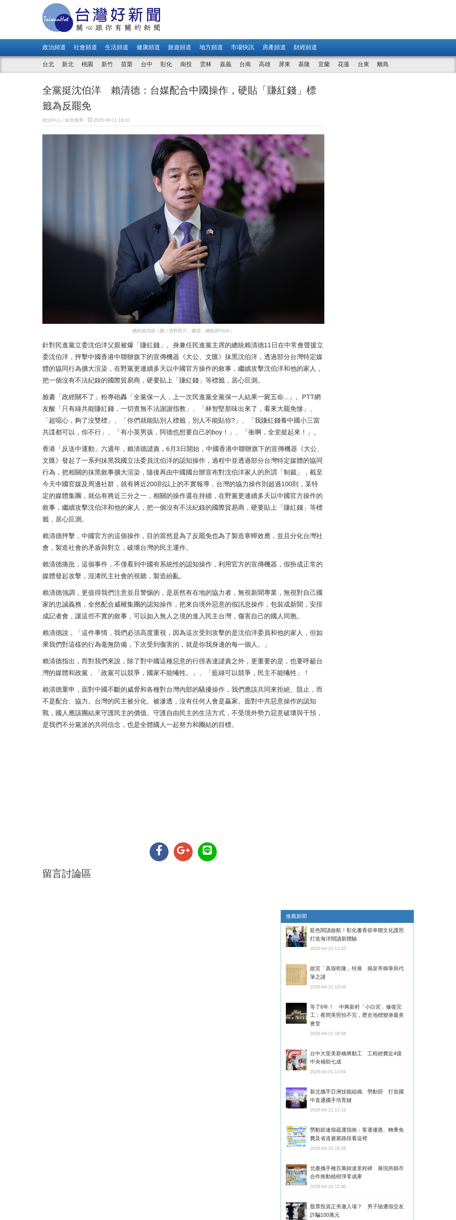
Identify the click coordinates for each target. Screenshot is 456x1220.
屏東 (284, 64)
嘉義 (225, 64)
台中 (147, 64)
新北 (68, 64)
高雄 (265, 64)
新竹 (107, 64)
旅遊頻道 (179, 47)
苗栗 (127, 64)
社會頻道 (85, 47)
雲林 (206, 64)
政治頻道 (54, 47)
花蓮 (343, 64)
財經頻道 (305, 47)
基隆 (304, 64)
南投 (186, 64)
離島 (383, 64)
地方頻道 (211, 47)
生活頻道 (116, 47)
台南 (245, 64)
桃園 (87, 64)
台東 (363, 64)
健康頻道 (148, 47)
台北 (48, 64)
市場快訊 (242, 47)
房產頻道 (274, 47)
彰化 (166, 64)
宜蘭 (324, 64)
